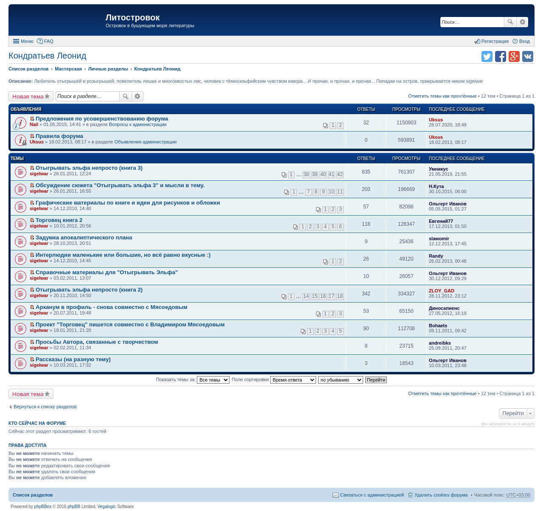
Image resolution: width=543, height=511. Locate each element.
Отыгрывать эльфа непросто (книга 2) (89, 289)
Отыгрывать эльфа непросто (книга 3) (89, 168)
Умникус (438, 168)
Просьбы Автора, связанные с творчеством (97, 342)
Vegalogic (107, 506)
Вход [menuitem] (524, 41)
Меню (27, 41)
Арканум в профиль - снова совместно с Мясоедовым (112, 307)
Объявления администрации (146, 141)
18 (340, 296)
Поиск (510, 22)
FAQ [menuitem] (48, 41)
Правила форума (59, 136)
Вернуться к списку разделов (45, 406)
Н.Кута (436, 186)
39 (314, 174)
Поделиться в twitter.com (487, 56)
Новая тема (28, 96)
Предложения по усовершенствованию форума (102, 118)
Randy (436, 255)
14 (306, 296)
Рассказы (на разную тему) (73, 359)
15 (314, 296)
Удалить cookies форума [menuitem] (441, 494)
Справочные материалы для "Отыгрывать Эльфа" (107, 272)
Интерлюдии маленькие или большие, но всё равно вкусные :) (123, 255)
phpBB (73, 506)
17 (331, 296)
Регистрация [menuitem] (495, 41)
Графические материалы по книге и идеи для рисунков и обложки (128, 202)
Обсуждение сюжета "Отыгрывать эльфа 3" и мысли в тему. (120, 185)
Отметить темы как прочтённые (442, 95)
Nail (34, 124)
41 (331, 174)
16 (323, 296)
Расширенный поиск (522, 22)
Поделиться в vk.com (527, 56)
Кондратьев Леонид (47, 55)
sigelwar (39, 173)
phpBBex (43, 506)
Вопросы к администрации (138, 124)
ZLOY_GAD (441, 290)
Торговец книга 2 (59, 220)
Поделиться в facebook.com (500, 56)
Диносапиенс (444, 308)
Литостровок (133, 17)
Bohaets (438, 325)
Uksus (436, 119)
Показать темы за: (193, 379)
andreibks (440, 342)
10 (331, 192)
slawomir (439, 238)
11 (340, 192)
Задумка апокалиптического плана (84, 237)
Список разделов (33, 494)
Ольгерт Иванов (448, 203)
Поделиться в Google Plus (514, 56)
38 (306, 174)
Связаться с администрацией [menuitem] (372, 494)
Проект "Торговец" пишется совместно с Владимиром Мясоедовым (130, 324)
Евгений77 (441, 221)
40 (323, 174)
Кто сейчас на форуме (37, 423)
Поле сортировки (274, 379)
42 (340, 174)
